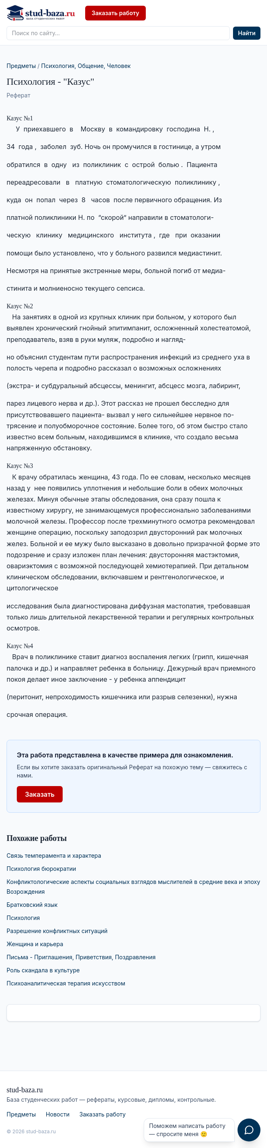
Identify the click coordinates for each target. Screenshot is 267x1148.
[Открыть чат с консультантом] (249, 1130)
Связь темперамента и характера (54, 855)
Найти (247, 32)
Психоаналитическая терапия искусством (66, 983)
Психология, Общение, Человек (86, 65)
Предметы (21, 65)
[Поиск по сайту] (118, 33)
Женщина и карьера (35, 943)
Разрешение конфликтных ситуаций (57, 930)
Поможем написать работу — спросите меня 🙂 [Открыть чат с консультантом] (187, 1129)
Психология (23, 917)
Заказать (39, 794)
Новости (58, 1114)
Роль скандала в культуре (43, 970)
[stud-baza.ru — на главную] (41, 13)
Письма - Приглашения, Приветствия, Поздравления (81, 957)
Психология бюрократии (41, 868)
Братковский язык (32, 904)
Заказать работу (115, 12)
